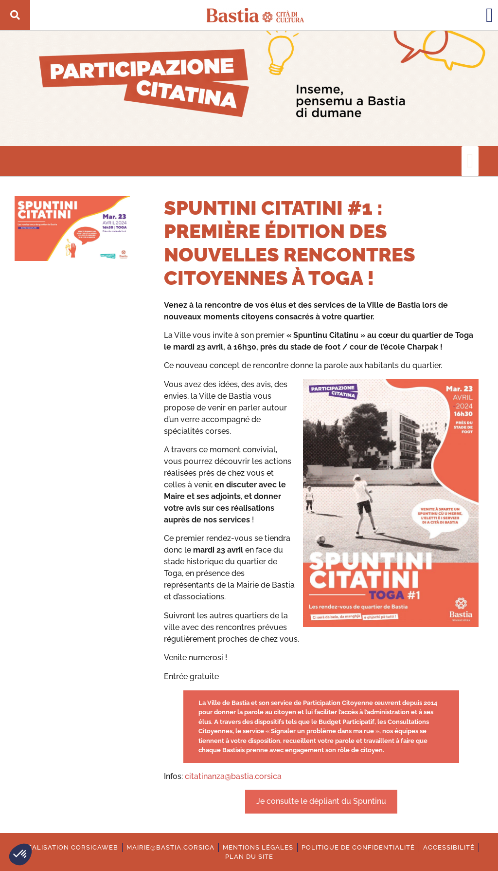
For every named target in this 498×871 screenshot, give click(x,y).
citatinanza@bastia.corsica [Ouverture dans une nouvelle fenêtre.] (233, 776)
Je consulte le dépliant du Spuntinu (321, 801)
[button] (20, 854)
